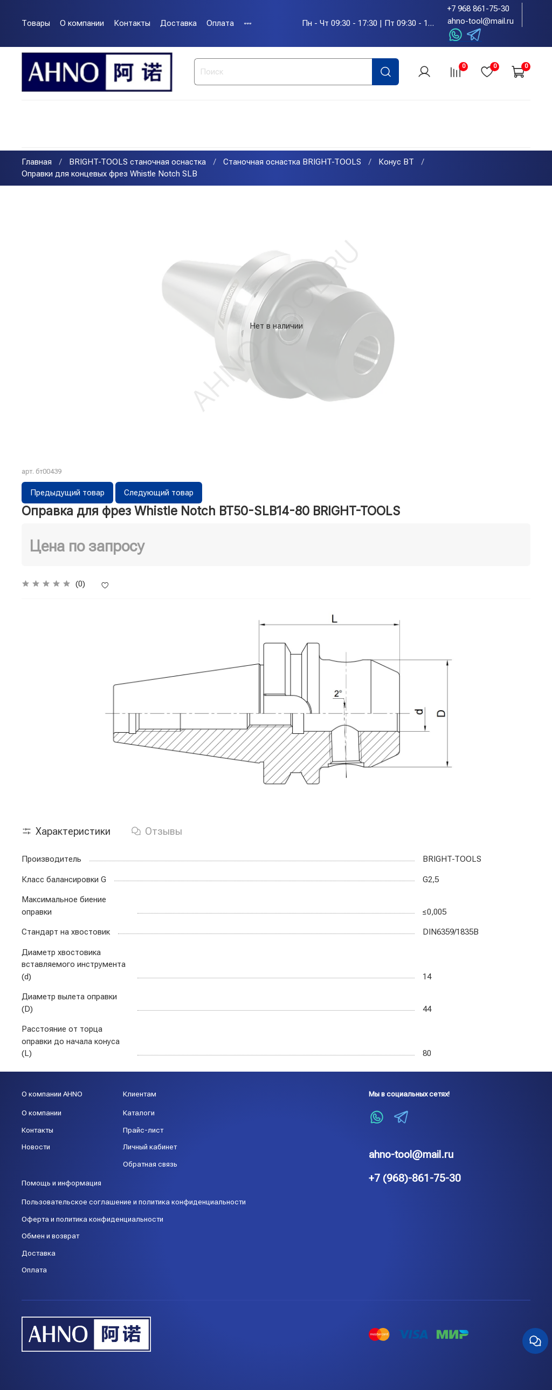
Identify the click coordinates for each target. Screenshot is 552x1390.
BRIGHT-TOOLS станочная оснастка (137, 163)
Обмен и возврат (50, 1235)
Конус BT (396, 163)
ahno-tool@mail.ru (480, 21)
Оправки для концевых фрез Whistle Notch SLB (109, 175)
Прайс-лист (143, 1130)
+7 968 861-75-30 (478, 8)
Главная (37, 163)
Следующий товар (159, 494)
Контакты (132, 23)
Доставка (178, 23)
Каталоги (139, 1112)
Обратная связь (150, 1164)
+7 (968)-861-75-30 (415, 1178)
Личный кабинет (150, 1146)
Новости (36, 1146)
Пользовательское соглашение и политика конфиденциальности (134, 1201)
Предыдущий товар (67, 494)
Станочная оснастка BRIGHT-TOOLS (292, 163)
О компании (82, 23)
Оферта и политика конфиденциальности (92, 1219)
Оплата (220, 23)
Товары (36, 23)
